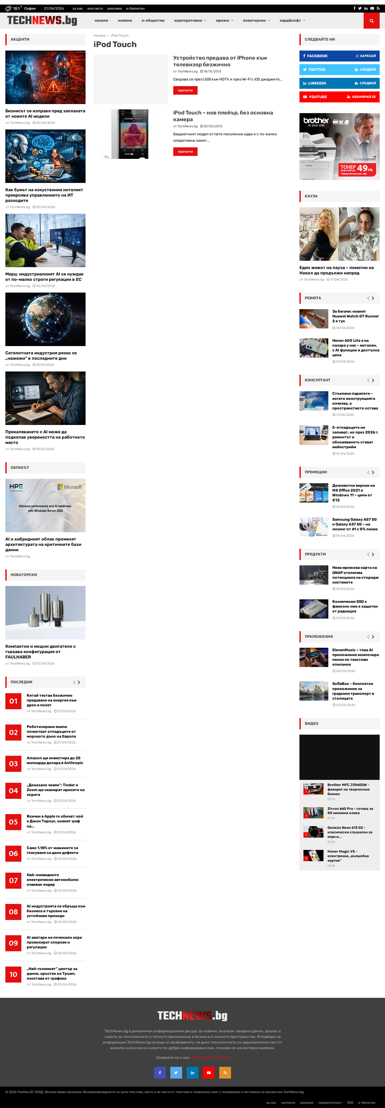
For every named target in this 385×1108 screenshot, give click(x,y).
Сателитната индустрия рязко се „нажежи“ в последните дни (41, 355)
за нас (77, 8)
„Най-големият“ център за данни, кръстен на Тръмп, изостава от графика (52, 974)
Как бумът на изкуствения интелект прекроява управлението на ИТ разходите (44, 195)
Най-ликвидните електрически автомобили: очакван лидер (53, 880)
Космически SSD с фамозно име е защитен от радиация (355, 606)
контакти (95, 8)
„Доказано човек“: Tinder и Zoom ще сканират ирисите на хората (55, 790)
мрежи (222, 20)
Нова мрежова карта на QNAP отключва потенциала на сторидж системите (355, 575)
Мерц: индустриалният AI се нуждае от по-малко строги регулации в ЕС (44, 276)
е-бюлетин (135, 8)
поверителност (330, 1103)
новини (125, 20)
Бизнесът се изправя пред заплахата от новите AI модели (45, 113)
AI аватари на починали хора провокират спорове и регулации (54, 942)
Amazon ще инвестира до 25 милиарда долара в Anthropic (55, 760)
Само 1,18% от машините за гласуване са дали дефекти (52, 850)
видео (311, 723)
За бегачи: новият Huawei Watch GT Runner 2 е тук (355, 316)
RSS (350, 1103)
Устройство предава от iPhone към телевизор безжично (220, 61)
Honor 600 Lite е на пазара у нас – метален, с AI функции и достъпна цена (355, 348)
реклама (114, 8)
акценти (20, 39)
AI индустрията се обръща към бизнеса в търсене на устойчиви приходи (56, 911)
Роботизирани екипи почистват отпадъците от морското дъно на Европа (51, 731)
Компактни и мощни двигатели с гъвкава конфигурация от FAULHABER (40, 652)
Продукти (315, 554)
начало (101, 20)
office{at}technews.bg (210, 1057)
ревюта (313, 298)
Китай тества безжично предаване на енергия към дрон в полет (51, 700)
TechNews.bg (188, 71)
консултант (317, 380)
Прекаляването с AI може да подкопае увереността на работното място (45, 437)
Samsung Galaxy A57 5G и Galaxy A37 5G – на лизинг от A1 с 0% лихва (355, 524)
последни (21, 682)
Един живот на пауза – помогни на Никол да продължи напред (336, 270)
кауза (311, 196)
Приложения (319, 636)
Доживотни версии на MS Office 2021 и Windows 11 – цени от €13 (353, 493)
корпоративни (188, 20)
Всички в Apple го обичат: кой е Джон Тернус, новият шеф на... (55, 821)
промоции (316, 472)
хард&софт (290, 20)
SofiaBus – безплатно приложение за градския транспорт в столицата (353, 691)
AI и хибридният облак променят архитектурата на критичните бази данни (43, 544)
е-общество (153, 20)
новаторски (254, 20)
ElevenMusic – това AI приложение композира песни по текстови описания (355, 657)
